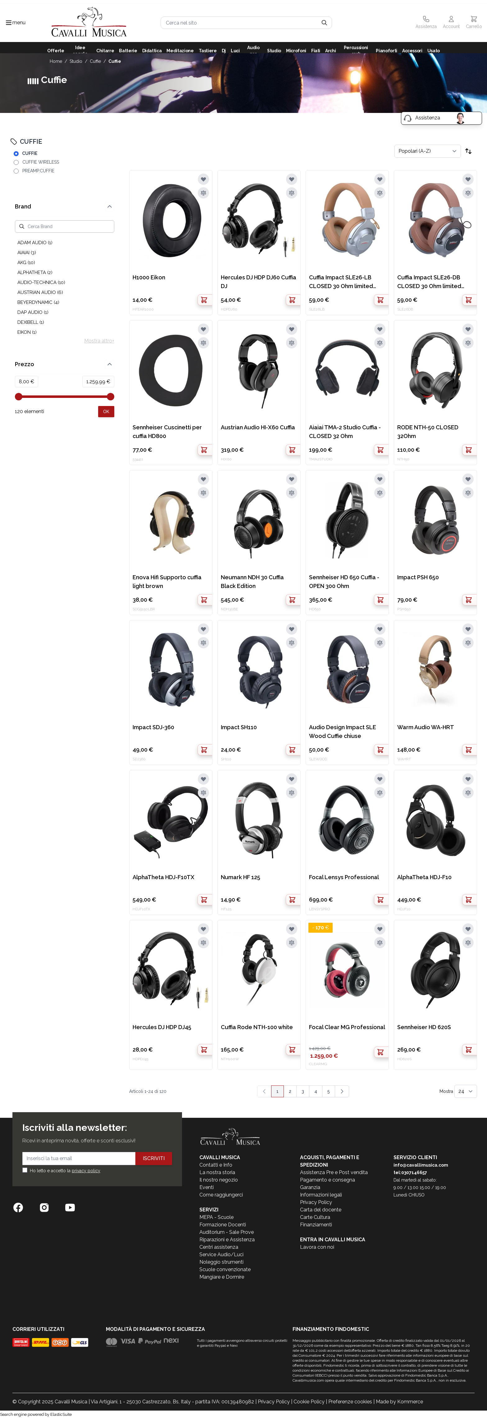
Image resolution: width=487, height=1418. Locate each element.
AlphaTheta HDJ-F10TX (163, 877)
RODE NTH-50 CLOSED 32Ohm (427, 431)
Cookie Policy (309, 1402)
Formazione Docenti (222, 1225)
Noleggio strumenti (221, 1262)
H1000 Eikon (149, 277)
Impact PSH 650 (418, 577)
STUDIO (76, 61)
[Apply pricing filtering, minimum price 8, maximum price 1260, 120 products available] (106, 411)
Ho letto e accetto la (65, 1170)
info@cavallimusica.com (421, 1165)
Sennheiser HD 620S (424, 1027)
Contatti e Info (215, 1165)
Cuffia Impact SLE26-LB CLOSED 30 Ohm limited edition (341, 282)
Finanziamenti (316, 1225)
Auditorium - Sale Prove (226, 1232)
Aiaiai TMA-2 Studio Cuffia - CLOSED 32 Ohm (345, 431)
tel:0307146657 (410, 1172)
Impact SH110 (239, 727)
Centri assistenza (218, 1247)
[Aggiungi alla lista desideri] (203, 179)
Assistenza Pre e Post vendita (334, 1172)
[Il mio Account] (451, 22)
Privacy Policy (316, 1202)
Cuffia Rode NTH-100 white (257, 1027)
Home (56, 61)
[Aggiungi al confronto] (203, 192)
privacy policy (86, 1170)
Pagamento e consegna (327, 1180)
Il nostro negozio (218, 1180)
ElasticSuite (61, 1414)
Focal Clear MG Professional (347, 1027)
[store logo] (89, 23)
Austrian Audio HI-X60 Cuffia (258, 427)
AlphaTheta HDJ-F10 (424, 877)
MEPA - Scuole (216, 1217)
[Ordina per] (427, 151)
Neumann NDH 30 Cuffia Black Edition (252, 581)
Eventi (206, 1187)
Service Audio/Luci (221, 1254)
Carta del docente (320, 1210)
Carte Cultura (315, 1217)
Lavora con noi (317, 1247)
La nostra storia (217, 1172)
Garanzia (310, 1187)
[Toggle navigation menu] (8, 22)
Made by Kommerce (399, 1402)
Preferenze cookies (350, 1402)
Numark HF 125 (240, 877)
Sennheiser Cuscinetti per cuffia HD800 (167, 431)
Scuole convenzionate (225, 1269)
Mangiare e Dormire (221, 1277)
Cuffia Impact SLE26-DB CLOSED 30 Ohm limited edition (429, 282)
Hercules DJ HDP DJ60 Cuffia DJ (258, 281)
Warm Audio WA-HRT (425, 727)
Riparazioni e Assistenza (227, 1240)
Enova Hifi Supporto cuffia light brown (167, 581)
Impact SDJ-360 (153, 727)
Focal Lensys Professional (344, 877)
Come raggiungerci (221, 1195)
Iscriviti (154, 1158)
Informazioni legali (321, 1195)
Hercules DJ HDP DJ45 (162, 1027)
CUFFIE (95, 61)
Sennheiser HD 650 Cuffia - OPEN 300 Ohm (344, 581)
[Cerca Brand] (64, 226)
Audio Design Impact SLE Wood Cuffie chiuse (342, 731)
